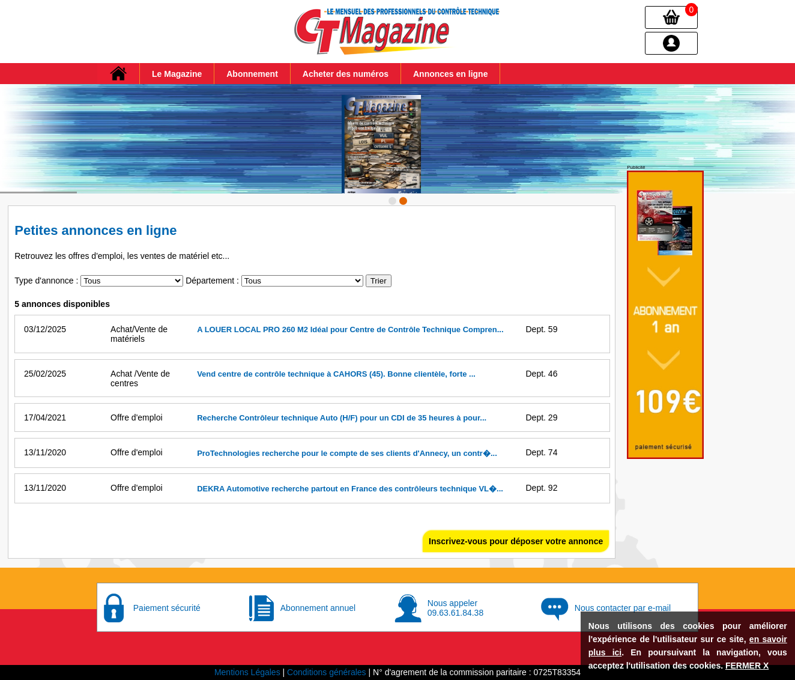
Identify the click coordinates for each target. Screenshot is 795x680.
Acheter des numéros (345, 74)
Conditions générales (326, 672)
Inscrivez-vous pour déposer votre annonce (516, 541)
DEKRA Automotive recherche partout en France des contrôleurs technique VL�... (350, 488)
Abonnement (252, 74)
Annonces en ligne (450, 74)
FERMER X (747, 665)
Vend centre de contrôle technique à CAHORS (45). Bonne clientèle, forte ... (336, 373)
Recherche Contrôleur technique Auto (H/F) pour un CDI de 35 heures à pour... (341, 417)
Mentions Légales (247, 672)
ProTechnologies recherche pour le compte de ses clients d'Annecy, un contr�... (347, 453)
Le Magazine (177, 74)
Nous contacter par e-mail (623, 608)
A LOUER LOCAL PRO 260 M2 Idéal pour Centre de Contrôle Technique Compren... (350, 329)
